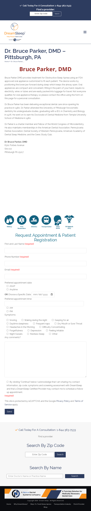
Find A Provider (79, 504)
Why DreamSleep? (21, 504)
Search (74, 476)
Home (9, 504)
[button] (85, 32)
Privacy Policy (63, 401)
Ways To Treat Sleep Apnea (40, 504)
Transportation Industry (62, 504)
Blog (45, 507)
